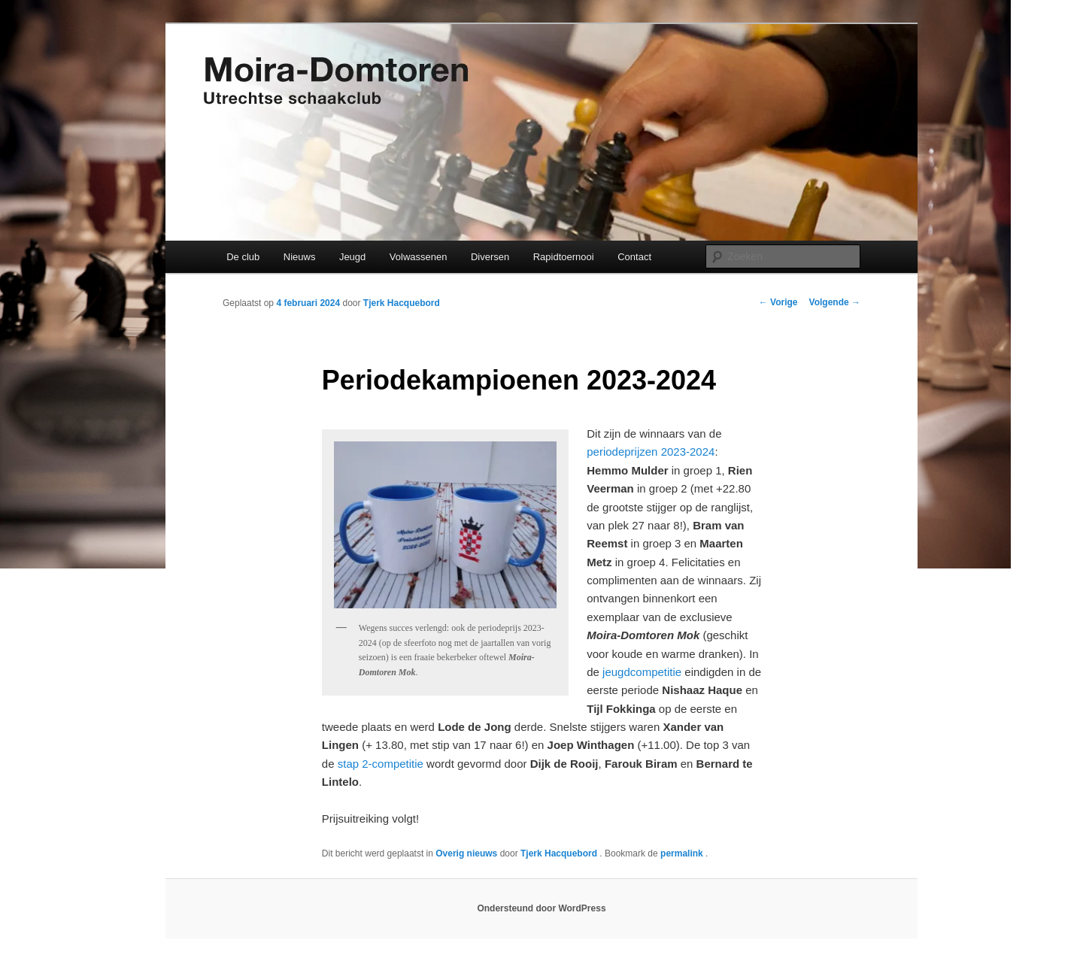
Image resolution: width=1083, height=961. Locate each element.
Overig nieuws (466, 853)
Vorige (778, 302)
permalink (682, 853)
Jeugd (352, 256)
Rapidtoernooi (563, 256)
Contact (634, 256)
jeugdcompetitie (641, 671)
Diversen (490, 256)
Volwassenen (418, 256)
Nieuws (300, 256)
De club (242, 256)
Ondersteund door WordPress (541, 908)
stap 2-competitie (380, 763)
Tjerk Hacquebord (401, 303)
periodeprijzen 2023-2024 (650, 451)
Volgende (834, 302)
